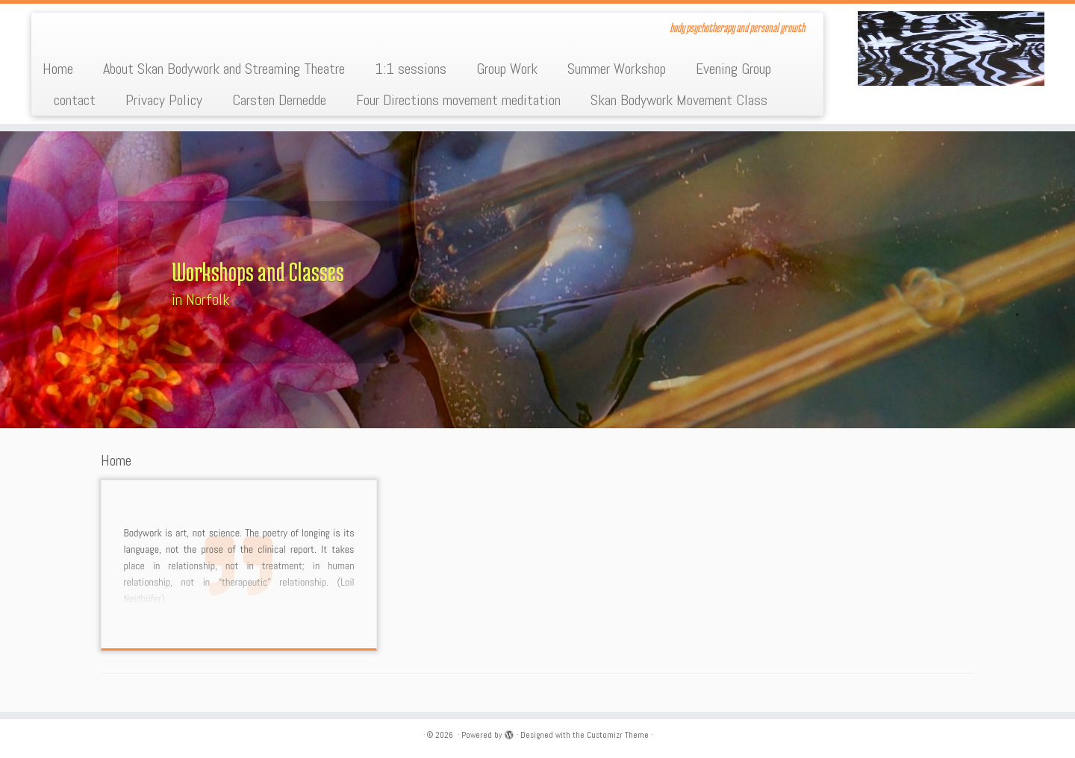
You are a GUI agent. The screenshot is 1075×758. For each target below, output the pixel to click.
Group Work (507, 68)
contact (75, 100)
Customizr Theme (618, 735)
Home (58, 68)
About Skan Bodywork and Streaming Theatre (224, 68)
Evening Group (733, 68)
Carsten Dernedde (279, 100)
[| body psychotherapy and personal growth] (951, 48)
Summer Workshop (616, 68)
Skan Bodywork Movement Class (679, 100)
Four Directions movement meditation (458, 100)
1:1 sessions (410, 68)
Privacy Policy (163, 100)
